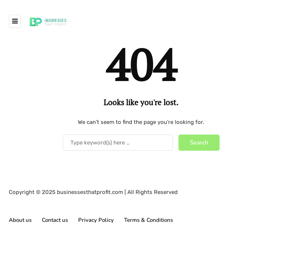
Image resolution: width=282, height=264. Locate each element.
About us (20, 220)
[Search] (118, 143)
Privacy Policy (96, 220)
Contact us (55, 220)
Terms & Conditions (148, 220)
